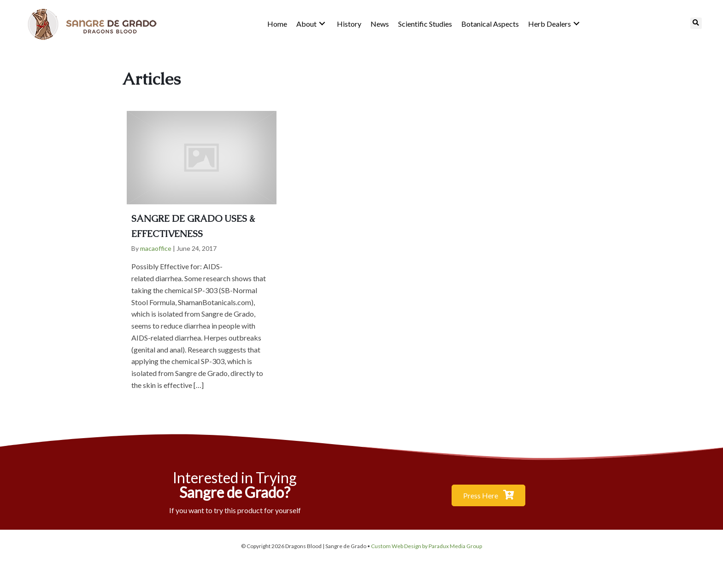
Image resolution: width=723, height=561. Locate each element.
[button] (322, 23)
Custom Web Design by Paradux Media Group (426, 546)
